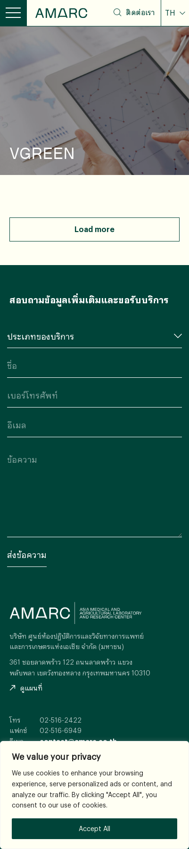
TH (171, 12)
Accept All (94, 828)
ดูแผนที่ (25, 688)
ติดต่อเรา (140, 12)
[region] (94, 795)
